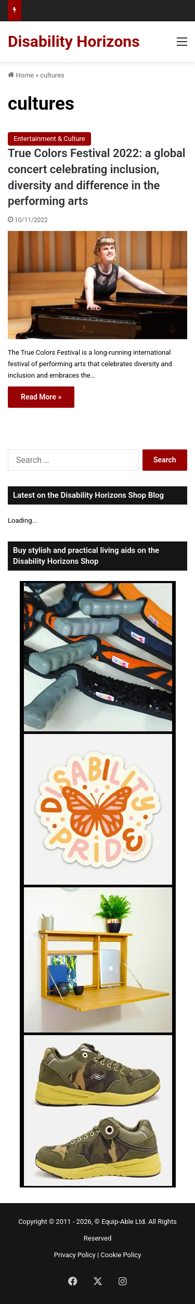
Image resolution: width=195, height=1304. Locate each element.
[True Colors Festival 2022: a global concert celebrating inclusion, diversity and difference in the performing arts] (97, 285)
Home (21, 75)
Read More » (41, 397)
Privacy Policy (75, 1255)
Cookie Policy (120, 1255)
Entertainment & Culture (49, 139)
